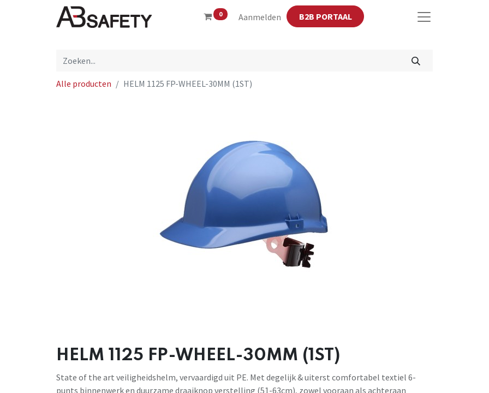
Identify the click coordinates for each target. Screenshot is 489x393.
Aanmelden (259, 16)
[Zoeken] (416, 61)
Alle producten (83, 83)
